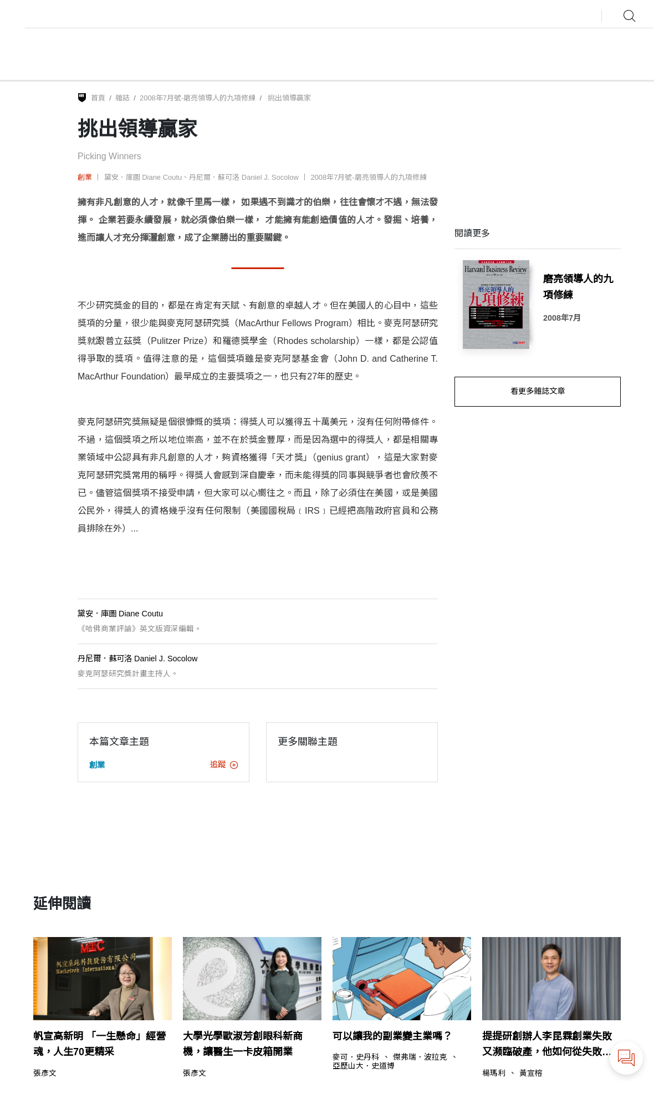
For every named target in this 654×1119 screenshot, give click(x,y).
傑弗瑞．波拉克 (420, 1057)
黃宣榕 (531, 1073)
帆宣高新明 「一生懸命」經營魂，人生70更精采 (99, 1044)
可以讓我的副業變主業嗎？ (392, 1036)
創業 (85, 177)
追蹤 (224, 764)
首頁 (98, 98)
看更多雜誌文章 (537, 391)
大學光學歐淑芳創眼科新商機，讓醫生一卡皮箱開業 (243, 1044)
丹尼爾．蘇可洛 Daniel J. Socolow (244, 177)
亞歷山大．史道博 (364, 1066)
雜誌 (122, 98)
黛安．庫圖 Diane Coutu (143, 177)
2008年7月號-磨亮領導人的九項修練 (198, 98)
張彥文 (45, 1073)
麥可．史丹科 (356, 1057)
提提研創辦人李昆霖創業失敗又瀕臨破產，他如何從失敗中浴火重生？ (547, 1046)
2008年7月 (562, 317)
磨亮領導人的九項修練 (578, 287)
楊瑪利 (493, 1073)
